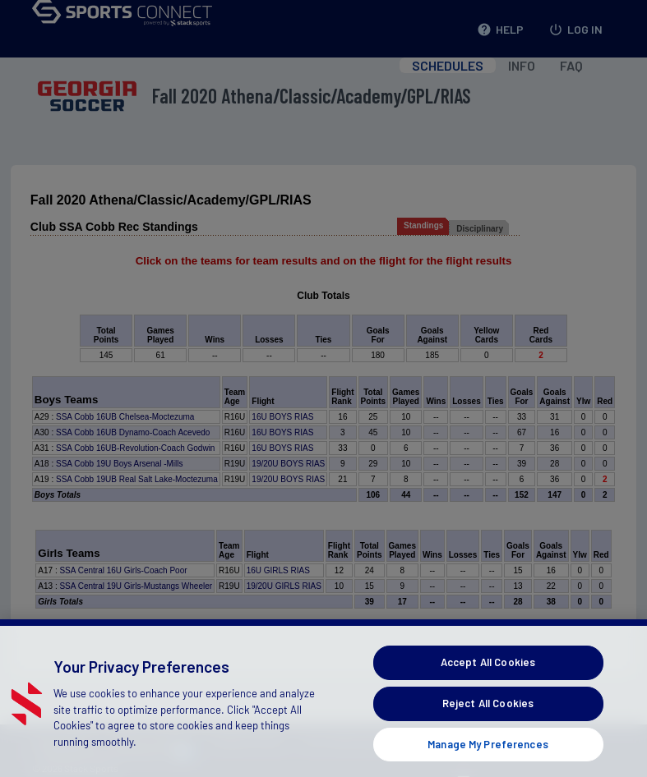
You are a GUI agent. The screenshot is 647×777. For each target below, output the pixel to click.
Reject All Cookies (488, 727)
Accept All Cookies (488, 686)
